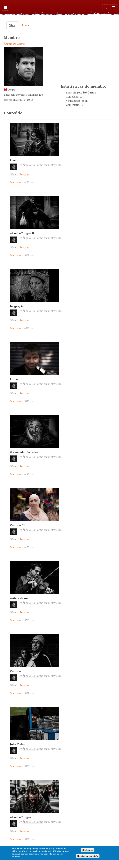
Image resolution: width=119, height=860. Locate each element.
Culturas (15, 671)
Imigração (17, 306)
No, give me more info (87, 856)
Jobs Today (17, 744)
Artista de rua (19, 598)
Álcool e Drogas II (22, 233)
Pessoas (24, 174)
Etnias (14, 379)
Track (25, 25)
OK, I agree (88, 850)
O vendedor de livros (24, 452)
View (13, 25)
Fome (13, 160)
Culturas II (17, 525)
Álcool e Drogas (20, 817)
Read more (15, 182)
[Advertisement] (90, 55)
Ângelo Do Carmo (14, 43)
